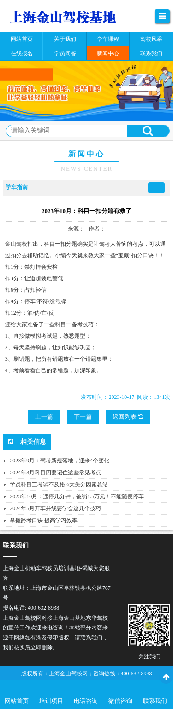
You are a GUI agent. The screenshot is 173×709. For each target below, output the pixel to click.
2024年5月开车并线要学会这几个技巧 (55, 508)
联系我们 (155, 700)
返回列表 (128, 416)
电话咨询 (86, 700)
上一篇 (44, 416)
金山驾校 (16, 244)
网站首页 (17, 700)
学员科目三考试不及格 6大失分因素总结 (59, 484)
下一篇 (83, 416)
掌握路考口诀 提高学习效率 (44, 520)
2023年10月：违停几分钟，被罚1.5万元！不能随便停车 (77, 496)
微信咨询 (120, 700)
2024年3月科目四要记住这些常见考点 (55, 472)
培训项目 (51, 700)
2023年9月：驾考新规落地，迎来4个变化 (59, 460)
